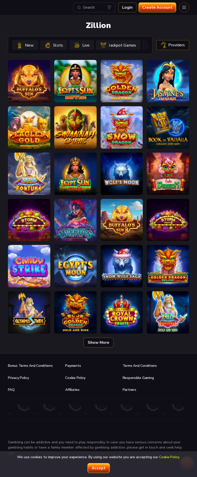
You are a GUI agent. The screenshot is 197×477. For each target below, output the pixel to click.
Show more (98, 342)
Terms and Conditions (140, 365)
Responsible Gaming (138, 377)
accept (99, 468)
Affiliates (72, 389)
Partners (129, 389)
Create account (157, 7)
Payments (73, 365)
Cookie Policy (75, 377)
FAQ (11, 389)
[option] (25, 45)
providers (173, 45)
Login (127, 7)
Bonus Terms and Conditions (30, 365)
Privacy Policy (18, 377)
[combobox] (94, 7)
